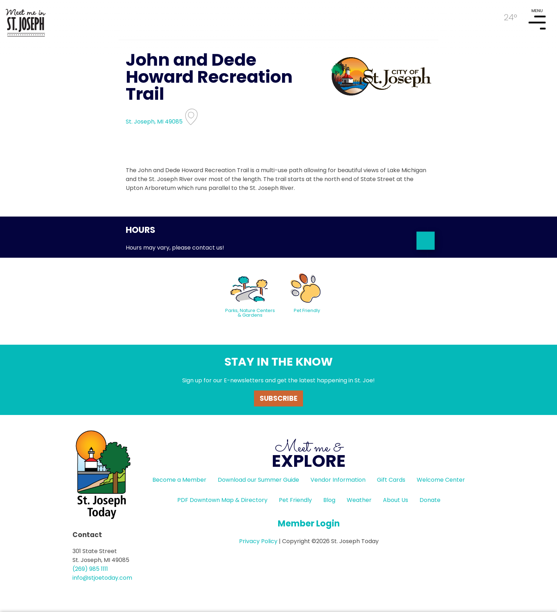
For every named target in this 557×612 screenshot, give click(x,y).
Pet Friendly (295, 500)
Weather (359, 500)
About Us (395, 500)
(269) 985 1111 (90, 569)
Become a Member (179, 480)
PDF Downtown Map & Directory (222, 500)
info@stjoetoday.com (102, 578)
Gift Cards (391, 480)
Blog (329, 500)
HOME (25, 20)
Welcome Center (441, 480)
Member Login (309, 523)
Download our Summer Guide (258, 480)
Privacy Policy (258, 541)
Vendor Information (338, 480)
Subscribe (278, 398)
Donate (430, 500)
